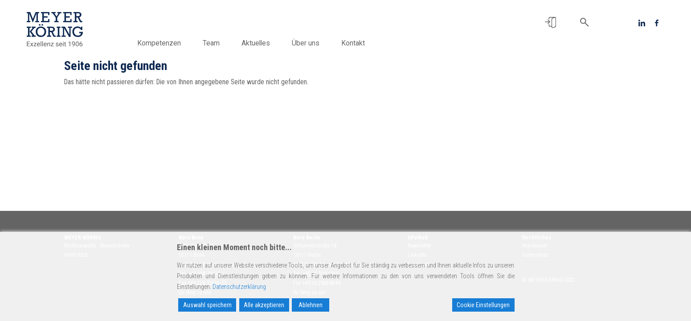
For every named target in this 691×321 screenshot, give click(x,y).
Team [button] (211, 43)
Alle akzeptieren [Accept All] (264, 305)
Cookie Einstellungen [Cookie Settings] (483, 305)
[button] (550, 22)
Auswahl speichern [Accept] (207, 305)
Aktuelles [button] (255, 43)
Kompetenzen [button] (159, 43)
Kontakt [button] (353, 43)
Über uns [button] (305, 43)
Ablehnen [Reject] (310, 305)
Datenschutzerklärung (239, 286)
